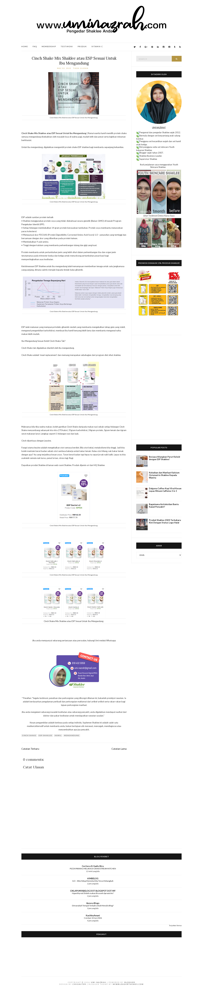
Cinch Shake (29, 735)
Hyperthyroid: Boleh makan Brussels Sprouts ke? (93, 893)
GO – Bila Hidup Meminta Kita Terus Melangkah (92, 881)
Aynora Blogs (92, 903)
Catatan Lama (119, 748)
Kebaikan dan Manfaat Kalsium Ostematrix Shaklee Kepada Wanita (164, 475)
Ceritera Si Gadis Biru (93, 866)
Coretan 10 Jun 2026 (93, 918)
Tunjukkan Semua (175, 925)
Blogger (129, 982)
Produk (82, 46)
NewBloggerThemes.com (128, 984)
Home (24, 46)
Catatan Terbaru (30, 748)
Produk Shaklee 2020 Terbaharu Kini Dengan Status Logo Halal (165, 521)
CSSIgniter (79, 984)
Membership (49, 46)
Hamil (58, 735)
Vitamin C (97, 46)
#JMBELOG (92, 878)
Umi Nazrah (98, 982)
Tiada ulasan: (81, 68)
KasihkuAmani (93, 915)
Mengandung (71, 735)
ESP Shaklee (45, 735)
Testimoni (67, 46)
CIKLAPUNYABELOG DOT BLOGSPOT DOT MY (92, 891)
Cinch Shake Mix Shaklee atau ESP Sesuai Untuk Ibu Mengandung (74, 61)
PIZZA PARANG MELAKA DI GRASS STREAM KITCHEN (93, 868)
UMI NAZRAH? (159, 127)
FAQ (35, 46)
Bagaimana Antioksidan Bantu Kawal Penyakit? (164, 505)
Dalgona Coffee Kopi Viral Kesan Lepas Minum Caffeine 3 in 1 (165, 489)
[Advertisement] (159, 387)
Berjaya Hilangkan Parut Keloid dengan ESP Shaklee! (164, 458)
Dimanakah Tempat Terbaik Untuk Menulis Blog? (93, 905)
